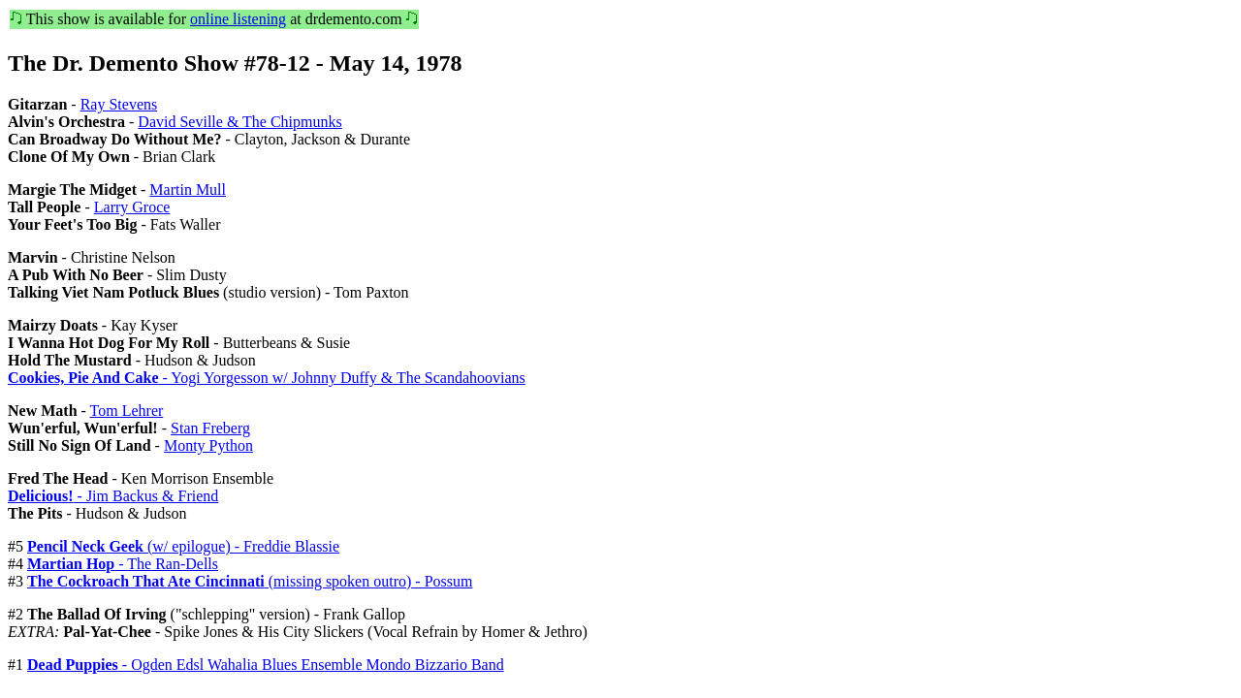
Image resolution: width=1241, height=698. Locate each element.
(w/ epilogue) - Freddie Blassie (183, 546)
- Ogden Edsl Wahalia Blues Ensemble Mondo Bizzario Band (265, 664)
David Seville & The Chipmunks (239, 121)
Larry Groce (132, 207)
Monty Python (208, 445)
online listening (238, 19)
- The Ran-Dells (122, 563)
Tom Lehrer (127, 410)
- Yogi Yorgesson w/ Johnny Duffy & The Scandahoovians (266, 377)
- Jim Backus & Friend (113, 496)
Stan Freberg (210, 428)
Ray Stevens (119, 104)
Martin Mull (187, 189)
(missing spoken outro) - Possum (249, 581)
